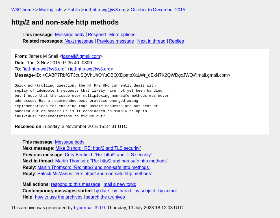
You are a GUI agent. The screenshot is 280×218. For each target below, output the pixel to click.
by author (167, 190)
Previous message (115, 41)
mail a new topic (120, 184)
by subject (144, 190)
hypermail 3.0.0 (89, 207)
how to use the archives (59, 197)
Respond (97, 34)
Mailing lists (50, 9)
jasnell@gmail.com (81, 56)
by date (101, 190)
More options (122, 34)
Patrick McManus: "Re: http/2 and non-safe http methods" (94, 173)
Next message (79, 41)
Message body (69, 34)
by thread (121, 190)
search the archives (105, 197)
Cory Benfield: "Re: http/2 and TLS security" (108, 154)
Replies (176, 41)
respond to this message (75, 184)
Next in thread (151, 41)
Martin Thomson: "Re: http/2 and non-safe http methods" (111, 160)
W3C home (22, 9)
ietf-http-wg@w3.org (105, 9)
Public (74, 9)
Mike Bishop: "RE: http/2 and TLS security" (98, 148)
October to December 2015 (158, 9)
